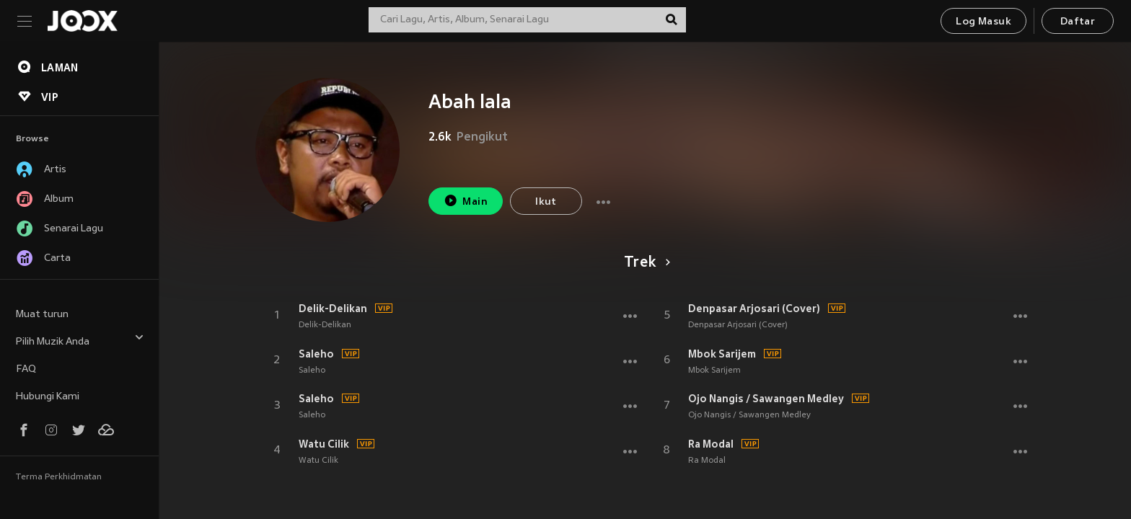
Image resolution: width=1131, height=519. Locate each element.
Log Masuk (983, 22)
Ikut (546, 202)
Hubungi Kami (47, 396)
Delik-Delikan (333, 308)
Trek (644, 263)
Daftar (1077, 22)
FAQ (26, 369)
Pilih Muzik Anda (80, 339)
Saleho (316, 354)
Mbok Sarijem (722, 354)
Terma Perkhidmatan (59, 477)
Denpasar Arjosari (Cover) (754, 308)
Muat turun (42, 314)
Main (466, 201)
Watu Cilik (324, 444)
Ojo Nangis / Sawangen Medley (766, 398)
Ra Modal (711, 444)
